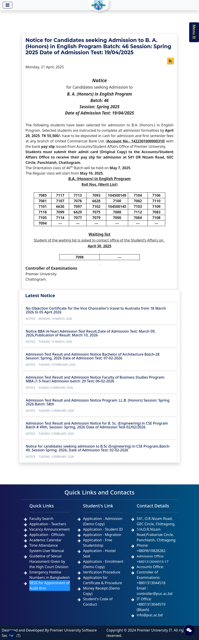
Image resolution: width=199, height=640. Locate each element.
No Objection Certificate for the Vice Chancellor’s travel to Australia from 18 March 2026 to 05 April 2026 (96, 310)
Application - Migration (102, 534)
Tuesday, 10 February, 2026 (56, 365)
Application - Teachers (47, 523)
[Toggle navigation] (7, 5)
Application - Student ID (103, 529)
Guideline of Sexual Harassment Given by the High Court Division (48, 561)
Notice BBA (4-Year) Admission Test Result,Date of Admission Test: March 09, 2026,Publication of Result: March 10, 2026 (90, 333)
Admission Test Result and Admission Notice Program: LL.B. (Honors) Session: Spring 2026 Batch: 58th (97, 402)
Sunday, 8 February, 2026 (55, 388)
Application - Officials (47, 534)
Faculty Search (41, 518)
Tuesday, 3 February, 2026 (56, 411)
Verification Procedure (101, 572)
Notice (30, 319)
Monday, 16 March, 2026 (55, 319)
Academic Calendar (45, 540)
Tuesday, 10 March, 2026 (55, 342)
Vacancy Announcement (49, 529)
